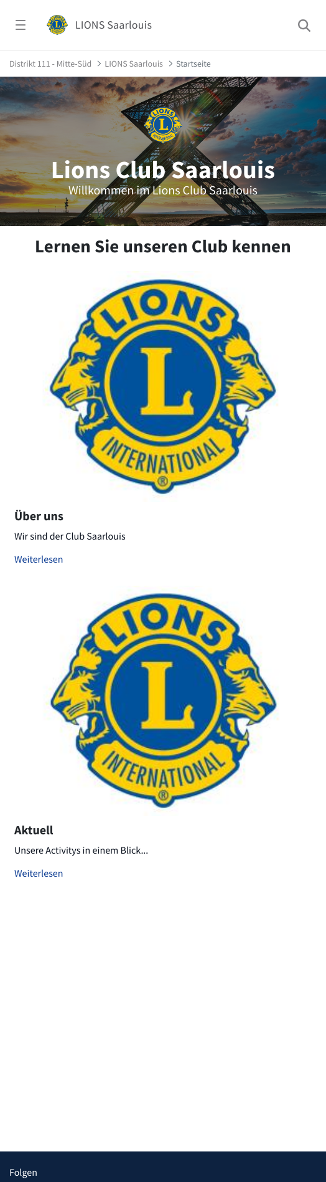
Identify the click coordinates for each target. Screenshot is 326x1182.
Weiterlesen (38, 559)
